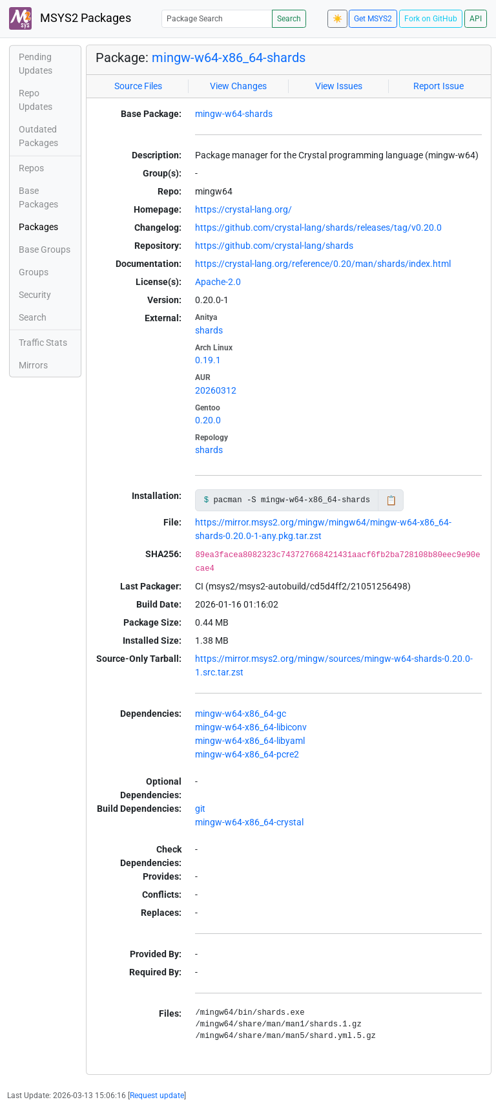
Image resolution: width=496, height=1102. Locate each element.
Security (35, 295)
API (476, 18)
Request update (157, 1095)
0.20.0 (208, 420)
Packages (38, 227)
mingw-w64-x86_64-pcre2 (247, 754)
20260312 (215, 390)
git (200, 808)
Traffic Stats (43, 342)
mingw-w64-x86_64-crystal (249, 822)
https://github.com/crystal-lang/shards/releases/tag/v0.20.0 (318, 227)
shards (209, 330)
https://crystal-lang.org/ (243, 209)
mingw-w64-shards (234, 114)
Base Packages (38, 197)
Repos (31, 168)
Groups (33, 272)
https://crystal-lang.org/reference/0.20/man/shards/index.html (323, 264)
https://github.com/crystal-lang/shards (274, 245)
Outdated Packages (38, 136)
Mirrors (33, 365)
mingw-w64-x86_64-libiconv (251, 727)
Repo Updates (35, 100)
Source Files (138, 86)
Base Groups (44, 249)
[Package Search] (217, 18)
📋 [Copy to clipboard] (391, 500)
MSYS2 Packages (70, 18)
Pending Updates (35, 64)
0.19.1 (208, 360)
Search (289, 18)
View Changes (238, 86)
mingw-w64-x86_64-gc (240, 713)
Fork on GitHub (430, 18)
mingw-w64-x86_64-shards (228, 57)
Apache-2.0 (218, 282)
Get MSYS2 (373, 18)
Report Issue (438, 86)
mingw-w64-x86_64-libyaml (250, 741)
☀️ (337, 18)
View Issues (338, 86)
